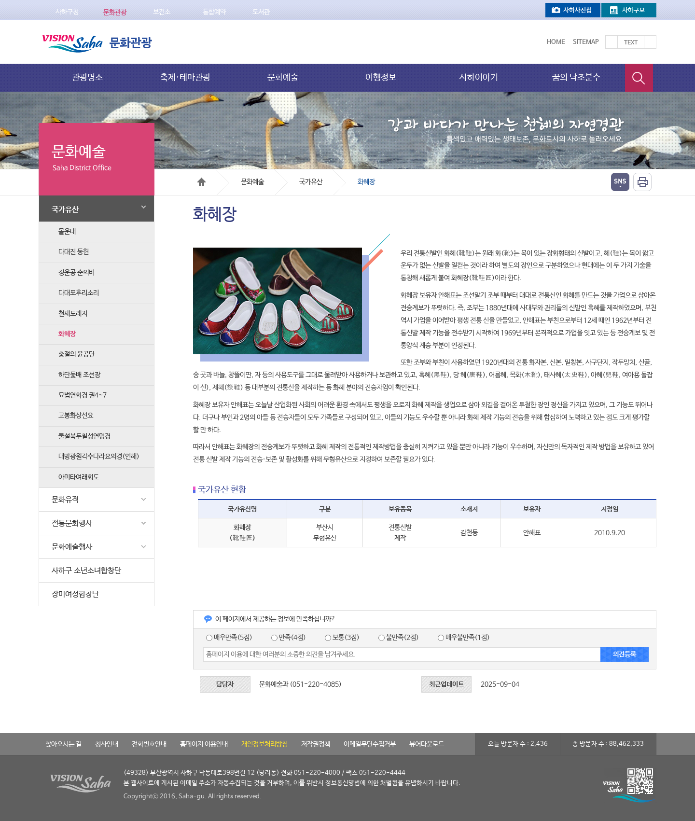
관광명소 (87, 77)
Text (631, 43)
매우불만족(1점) (464, 637)
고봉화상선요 (75, 415)
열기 (620, 182)
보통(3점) (342, 637)
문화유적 (100, 499)
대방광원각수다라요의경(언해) (98, 456)
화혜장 (67, 334)
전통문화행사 (100, 523)
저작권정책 (315, 744)
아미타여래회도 (78, 477)
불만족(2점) (398, 637)
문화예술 (282, 77)
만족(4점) (288, 637)
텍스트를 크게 (611, 42)
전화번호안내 (149, 744)
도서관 (261, 12)
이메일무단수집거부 (370, 744)
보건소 (161, 12)
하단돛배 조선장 (79, 375)
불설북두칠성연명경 (84, 436)
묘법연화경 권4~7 (82, 395)
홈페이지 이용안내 (204, 744)
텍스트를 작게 (650, 42)
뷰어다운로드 (426, 744)
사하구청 (67, 12)
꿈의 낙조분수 (576, 77)
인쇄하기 (642, 182)
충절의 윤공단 (76, 354)
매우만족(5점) (229, 637)
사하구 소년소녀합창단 (86, 570)
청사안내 (106, 744)
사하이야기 (478, 77)
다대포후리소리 (78, 293)
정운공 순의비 (76, 273)
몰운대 (67, 232)
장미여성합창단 (75, 594)
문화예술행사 (100, 547)
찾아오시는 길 (63, 744)
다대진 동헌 (73, 252)
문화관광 (114, 12)
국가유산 (100, 207)
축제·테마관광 (185, 77)
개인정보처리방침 (264, 744)
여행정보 (380, 77)
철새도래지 (72, 314)
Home (556, 42)
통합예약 (214, 12)
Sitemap (586, 42)
